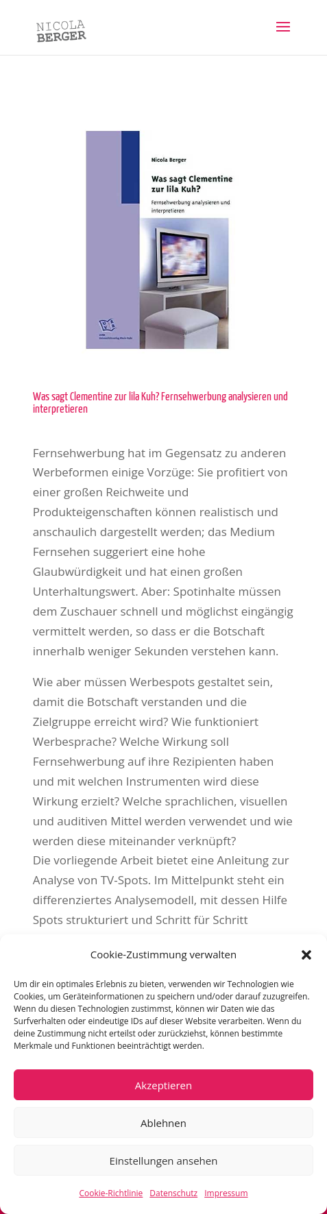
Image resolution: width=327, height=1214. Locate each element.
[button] (306, 955)
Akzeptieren (163, 1085)
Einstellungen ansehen (164, 1160)
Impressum (225, 1193)
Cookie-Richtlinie (111, 1193)
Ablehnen (163, 1123)
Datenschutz (173, 1193)
